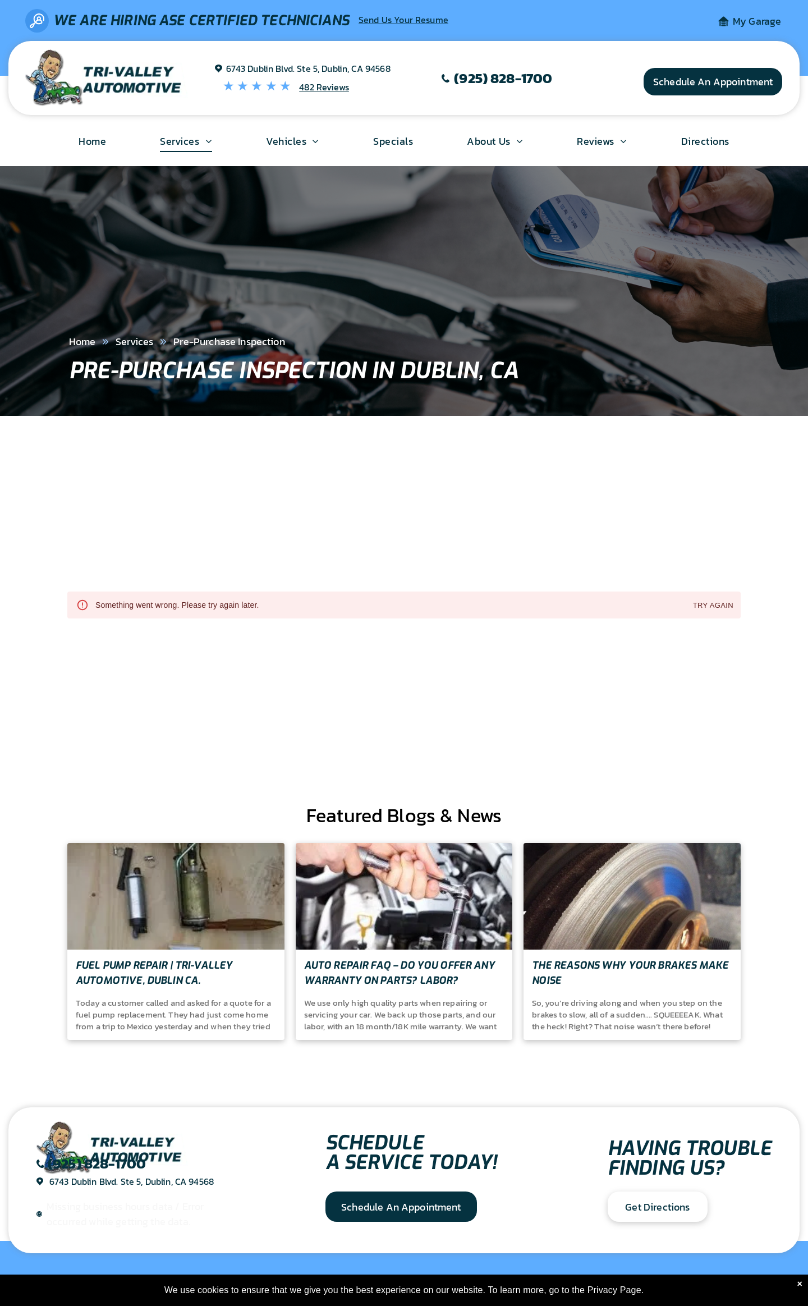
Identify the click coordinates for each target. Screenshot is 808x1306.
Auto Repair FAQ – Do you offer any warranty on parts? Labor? (399, 973)
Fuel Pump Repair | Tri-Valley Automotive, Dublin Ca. (154, 973)
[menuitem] (92, 141)
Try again (713, 606)
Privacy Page (614, 1290)
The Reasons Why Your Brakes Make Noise (630, 973)
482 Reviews (324, 87)
